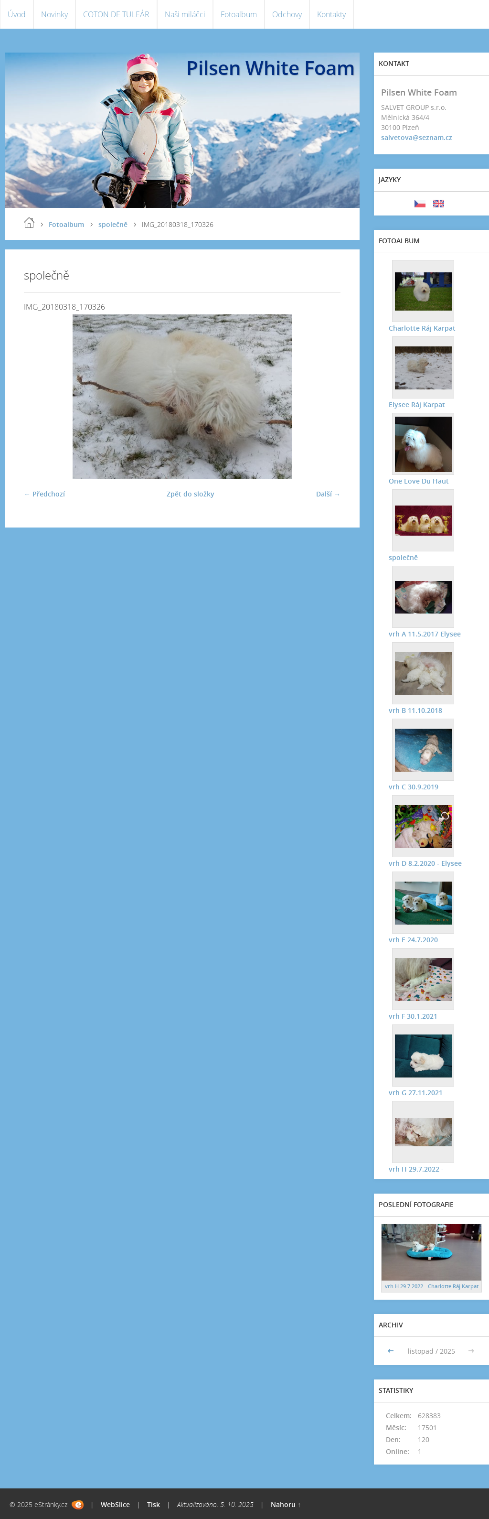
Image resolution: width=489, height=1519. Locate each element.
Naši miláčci (185, 14)
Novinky (54, 14)
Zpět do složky (190, 493)
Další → (328, 493)
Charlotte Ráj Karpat (421, 327)
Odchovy (287, 14)
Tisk (153, 1504)
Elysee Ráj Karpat (416, 404)
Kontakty (331, 14)
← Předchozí (44, 493)
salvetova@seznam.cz (416, 137)
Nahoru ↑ (286, 1504)
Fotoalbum (239, 14)
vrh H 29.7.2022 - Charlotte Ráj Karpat (431, 1286)
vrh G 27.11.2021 (415, 1092)
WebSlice (115, 1504)
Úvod (17, 14)
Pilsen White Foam (270, 67)
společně (113, 224)
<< (391, 1351)
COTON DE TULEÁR (116, 14)
